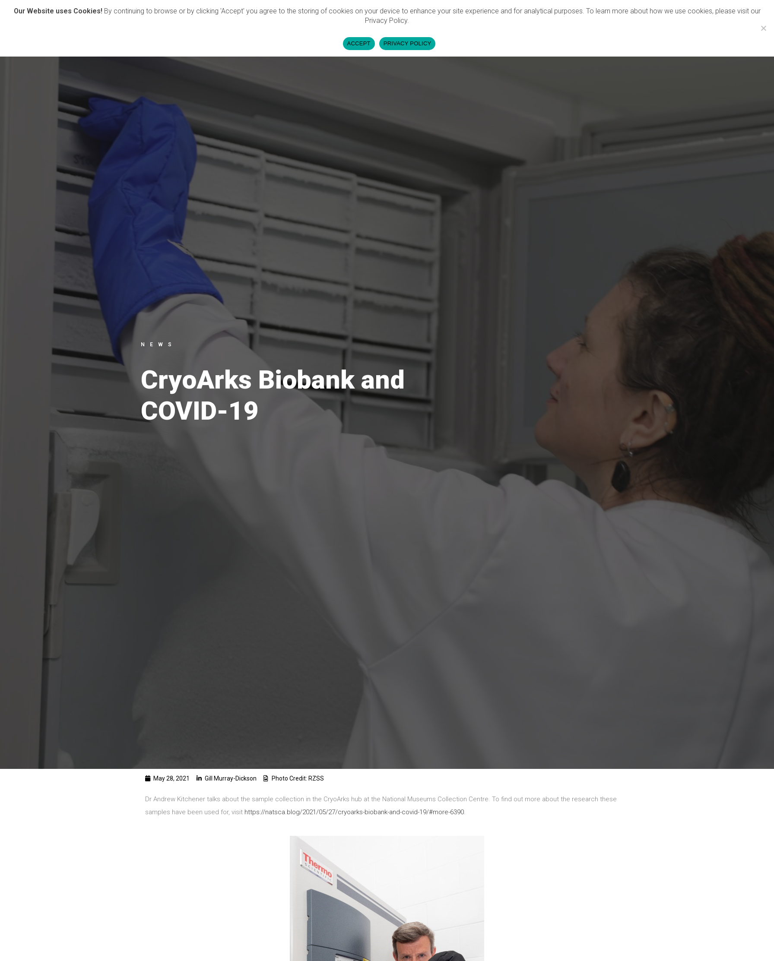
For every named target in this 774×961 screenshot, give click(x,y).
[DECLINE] (763, 28)
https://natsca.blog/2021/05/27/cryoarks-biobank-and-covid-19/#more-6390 (354, 812)
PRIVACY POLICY (407, 43)
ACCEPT (359, 43)
